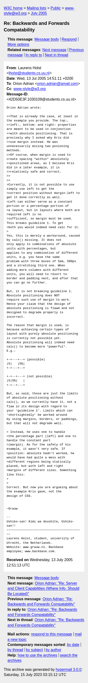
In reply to (34, 55)
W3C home (13, 8)
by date (73, 645)
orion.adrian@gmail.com (57, 84)
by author (53, 650)
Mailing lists (36, 8)
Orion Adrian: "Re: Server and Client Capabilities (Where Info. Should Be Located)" (43, 588)
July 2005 (39, 13)
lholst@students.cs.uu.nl (29, 73)
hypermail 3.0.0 (68, 670)
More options (18, 44)
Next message (54, 50)
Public (55, 8)
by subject (34, 650)
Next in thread (56, 55)
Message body (46, 39)
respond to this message (51, 634)
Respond (69, 39)
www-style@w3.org (29, 89)
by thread (15, 650)
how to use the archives (37, 655)
